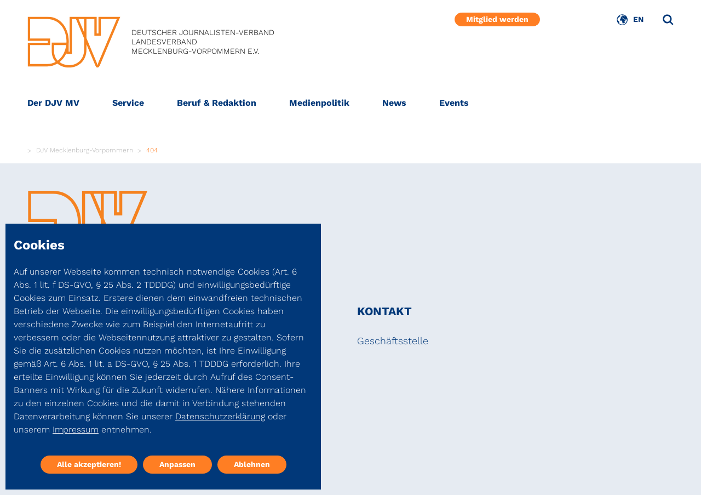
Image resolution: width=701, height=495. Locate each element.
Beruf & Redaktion (216, 103)
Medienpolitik (319, 103)
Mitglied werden (497, 19)
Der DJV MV (53, 103)
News (394, 103)
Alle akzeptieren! (89, 464)
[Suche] (668, 19)
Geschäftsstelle (392, 340)
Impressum (76, 429)
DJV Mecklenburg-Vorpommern (84, 150)
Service (128, 103)
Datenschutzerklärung (220, 416)
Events (454, 103)
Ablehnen (252, 464)
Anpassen (177, 464)
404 (152, 150)
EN (638, 19)
